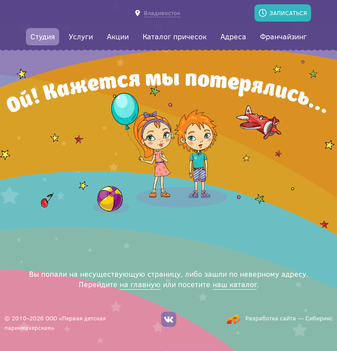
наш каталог (235, 284)
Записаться (288, 13)
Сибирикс (319, 318)
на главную (140, 284)
